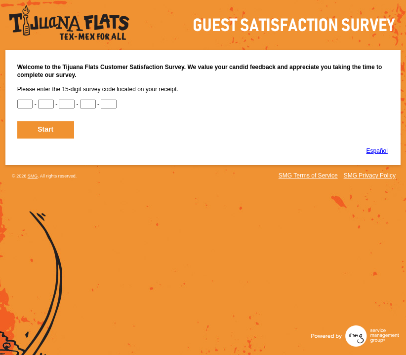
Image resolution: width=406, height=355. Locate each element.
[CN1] (25, 104)
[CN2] (46, 104)
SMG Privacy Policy (370, 175)
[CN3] (67, 104)
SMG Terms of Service (308, 175)
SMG (33, 176)
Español (377, 150)
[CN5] (109, 104)
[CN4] (88, 104)
